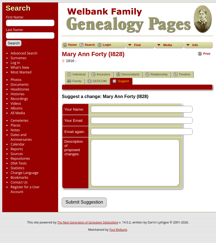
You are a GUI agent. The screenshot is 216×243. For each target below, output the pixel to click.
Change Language (24, 172)
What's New (20, 67)
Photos (16, 79)
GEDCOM (97, 81)
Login (107, 44)
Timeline (182, 74)
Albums (16, 108)
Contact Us (19, 182)
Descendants (128, 74)
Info (195, 45)
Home (72, 44)
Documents (20, 84)
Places (15, 125)
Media (167, 45)
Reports (17, 149)
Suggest (121, 81)
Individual (76, 74)
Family (74, 81)
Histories (17, 94)
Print (206, 53)
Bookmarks (19, 177)
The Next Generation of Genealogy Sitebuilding (87, 231)
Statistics (17, 168)
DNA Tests (19, 163)
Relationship (157, 74)
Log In (15, 62)
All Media (18, 113)
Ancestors (101, 74)
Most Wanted (21, 72)
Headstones (20, 89)
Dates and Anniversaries (21, 137)
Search (18, 8)
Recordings (19, 98)
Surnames (18, 58)
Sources (17, 153)
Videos (16, 103)
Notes (15, 130)
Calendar (18, 144)
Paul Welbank (118, 238)
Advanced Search (24, 53)
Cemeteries (20, 120)
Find (137, 45)
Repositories (20, 158)
